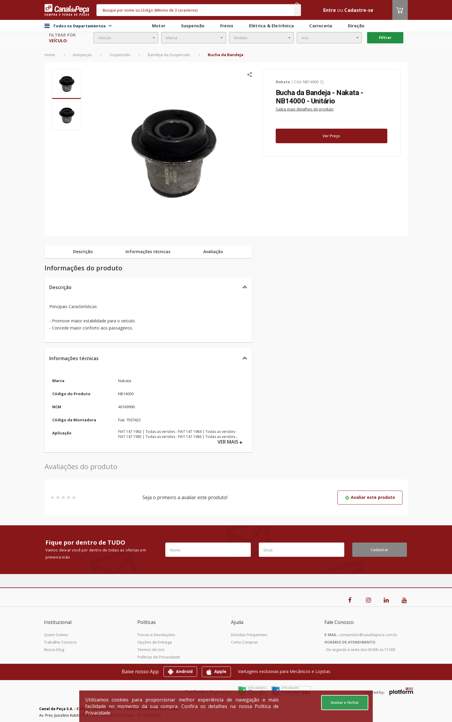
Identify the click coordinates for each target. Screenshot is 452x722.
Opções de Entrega (154, 642)
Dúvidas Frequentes (249, 634)
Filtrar (385, 37)
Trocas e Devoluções (156, 634)
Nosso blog (54, 649)
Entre (329, 10)
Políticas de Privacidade (158, 657)
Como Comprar (244, 642)
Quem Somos (56, 634)
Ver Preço (331, 135)
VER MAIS (230, 441)
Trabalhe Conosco (60, 642)
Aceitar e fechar (345, 702)
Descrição (60, 287)
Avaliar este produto (370, 497)
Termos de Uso (151, 649)
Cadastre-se (358, 10)
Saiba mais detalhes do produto (305, 109)
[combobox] (125, 37)
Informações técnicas (74, 358)
